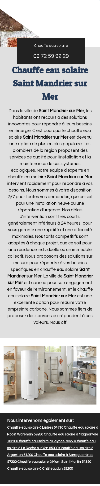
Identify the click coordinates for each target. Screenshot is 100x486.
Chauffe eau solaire (51, 45)
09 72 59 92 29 (51, 56)
